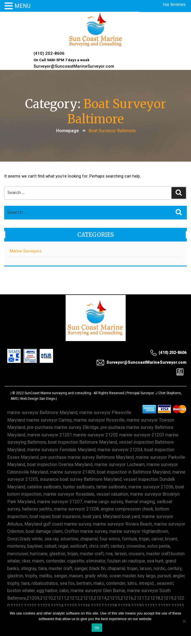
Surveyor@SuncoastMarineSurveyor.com (74, 66)
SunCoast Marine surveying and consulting (58, 393)
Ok (96, 628)
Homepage (67, 130)
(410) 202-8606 (49, 53)
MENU (22, 6)
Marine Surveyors (26, 251)
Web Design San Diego (37, 399)
